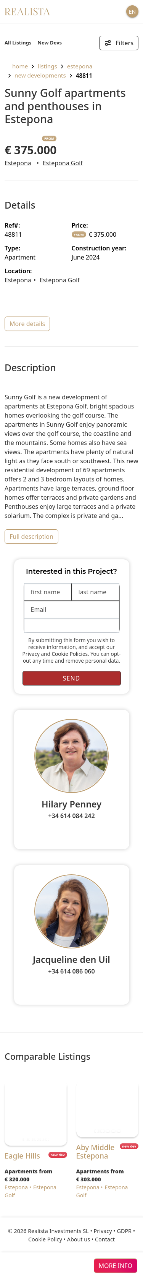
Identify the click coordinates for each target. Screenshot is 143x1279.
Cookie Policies (69, 653)
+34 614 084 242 (71, 816)
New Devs (50, 42)
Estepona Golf (63, 163)
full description (31, 536)
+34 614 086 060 (71, 971)
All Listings (18, 42)
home (16, 66)
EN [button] (132, 11)
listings (47, 66)
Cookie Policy (45, 1239)
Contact (105, 1239)
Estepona (79, 66)
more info (115, 1266)
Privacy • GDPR (113, 1231)
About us (78, 1239)
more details (27, 324)
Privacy (31, 653)
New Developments (40, 75)
